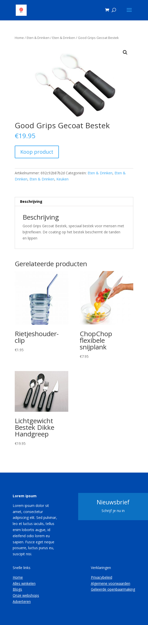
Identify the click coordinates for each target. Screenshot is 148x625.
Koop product (36, 151)
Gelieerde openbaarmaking (113, 589)
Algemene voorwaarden (110, 583)
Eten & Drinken (38, 37)
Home (19, 37)
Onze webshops (26, 595)
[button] (125, 52)
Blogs (17, 589)
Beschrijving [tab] (31, 201)
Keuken (62, 179)
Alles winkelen (24, 583)
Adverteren (22, 601)
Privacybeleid (101, 577)
